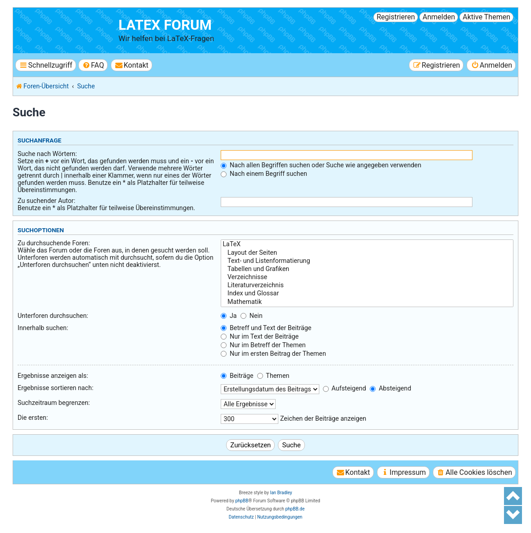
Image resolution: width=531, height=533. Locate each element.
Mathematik (367, 302)
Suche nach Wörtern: (47, 153)
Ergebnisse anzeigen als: (53, 375)
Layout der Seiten (367, 253)
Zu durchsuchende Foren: (54, 243)
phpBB (241, 500)
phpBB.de (294, 508)
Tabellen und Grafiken (367, 269)
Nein (252, 315)
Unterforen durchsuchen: (53, 315)
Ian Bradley (281, 492)
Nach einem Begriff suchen (264, 173)
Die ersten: (33, 417)
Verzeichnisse (367, 277)
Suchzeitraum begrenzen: (54, 402)
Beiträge (237, 375)
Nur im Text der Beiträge (260, 336)
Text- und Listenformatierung (367, 261)
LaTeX (367, 244)
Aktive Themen (486, 17)
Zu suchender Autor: (46, 200)
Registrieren (396, 17)
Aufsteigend (344, 388)
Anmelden (438, 17)
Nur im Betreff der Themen (263, 345)
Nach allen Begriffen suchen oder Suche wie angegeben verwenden (321, 165)
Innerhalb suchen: (43, 327)
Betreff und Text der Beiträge (266, 327)
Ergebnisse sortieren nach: (55, 387)
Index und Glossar (367, 293)
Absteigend (390, 388)
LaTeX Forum (165, 25)
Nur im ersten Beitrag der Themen (273, 353)
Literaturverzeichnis (367, 285)
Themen (273, 375)
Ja (228, 315)
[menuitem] (93, 65)
